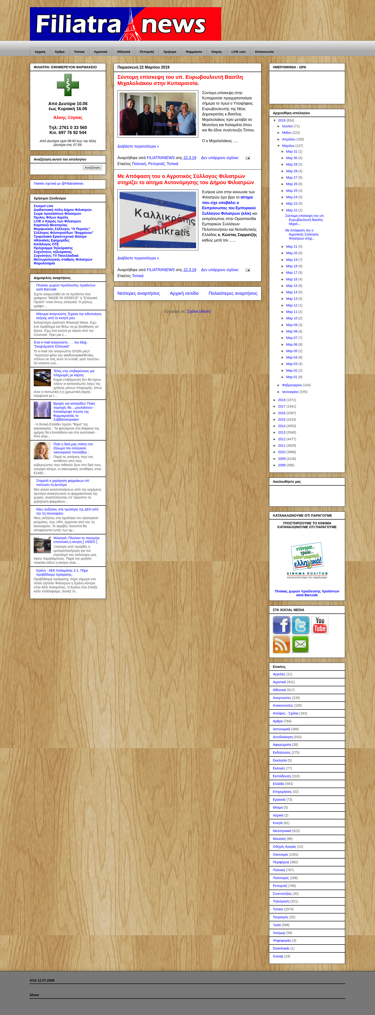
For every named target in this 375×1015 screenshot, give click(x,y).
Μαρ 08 (292, 331)
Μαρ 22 (292, 210)
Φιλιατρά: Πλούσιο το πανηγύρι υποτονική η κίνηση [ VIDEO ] (77, 540)
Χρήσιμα (170, 52)
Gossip (278, 956)
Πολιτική (139, 164)
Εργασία (279, 799)
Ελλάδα (278, 784)
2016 (282, 413)
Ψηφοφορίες (282, 940)
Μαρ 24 (292, 197)
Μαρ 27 (292, 177)
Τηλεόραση (281, 901)
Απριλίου (289, 139)
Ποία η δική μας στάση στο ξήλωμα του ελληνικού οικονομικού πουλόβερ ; (73, 448)
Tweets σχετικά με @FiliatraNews (58, 183)
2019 (282, 120)
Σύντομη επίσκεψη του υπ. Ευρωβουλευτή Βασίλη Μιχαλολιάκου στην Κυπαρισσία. (180, 80)
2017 (282, 406)
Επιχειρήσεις (282, 792)
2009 (282, 459)
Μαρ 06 (292, 344)
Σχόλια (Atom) (199, 311)
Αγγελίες (279, 674)
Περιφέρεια (281, 862)
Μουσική (279, 839)
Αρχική (40, 52)
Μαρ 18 (292, 266)
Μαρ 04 (292, 357)
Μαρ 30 (292, 158)
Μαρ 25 (292, 191)
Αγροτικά (100, 52)
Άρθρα (60, 52)
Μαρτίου (288, 146)
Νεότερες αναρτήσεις (138, 293)
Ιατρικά (278, 815)
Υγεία (277, 925)
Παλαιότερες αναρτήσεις (233, 293)
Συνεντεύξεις (282, 894)
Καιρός (217, 52)
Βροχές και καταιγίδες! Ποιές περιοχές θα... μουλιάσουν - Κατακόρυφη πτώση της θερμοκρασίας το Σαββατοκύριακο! (74, 411)
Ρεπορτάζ (147, 52)
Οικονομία (280, 854)
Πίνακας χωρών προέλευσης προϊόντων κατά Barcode (307, 593)
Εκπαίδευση (282, 776)
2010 (282, 452)
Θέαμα (278, 807)
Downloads (281, 948)
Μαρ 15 (292, 286)
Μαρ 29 (292, 164)
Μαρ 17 (292, 272)
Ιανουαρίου (290, 392)
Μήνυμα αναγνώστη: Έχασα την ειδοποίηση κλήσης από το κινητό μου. (68, 316)
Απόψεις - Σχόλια (285, 713)
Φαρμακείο (194, 52)
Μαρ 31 (292, 151)
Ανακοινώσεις (283, 705)
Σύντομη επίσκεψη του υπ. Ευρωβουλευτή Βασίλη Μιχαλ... (305, 220)
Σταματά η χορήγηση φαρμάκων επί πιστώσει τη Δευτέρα (62, 483)
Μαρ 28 (292, 171)
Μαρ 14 (292, 292)
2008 (282, 465)
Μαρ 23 (292, 203)
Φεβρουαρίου (292, 385)
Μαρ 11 (292, 312)
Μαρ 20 (292, 253)
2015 (282, 419)
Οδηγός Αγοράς (284, 847)
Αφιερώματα (282, 744)
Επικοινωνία (264, 52)
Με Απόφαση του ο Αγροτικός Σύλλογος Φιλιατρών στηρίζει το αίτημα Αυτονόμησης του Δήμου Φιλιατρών (185, 179)
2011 (282, 445)
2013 (282, 432)
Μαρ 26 (292, 184)
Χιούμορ (279, 933)
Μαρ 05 (292, 351)
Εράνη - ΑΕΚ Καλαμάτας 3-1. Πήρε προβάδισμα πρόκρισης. (62, 572)
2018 (282, 400)
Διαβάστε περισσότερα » (138, 146)
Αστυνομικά (281, 729)
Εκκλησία (280, 760)
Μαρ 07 (292, 338)
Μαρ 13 (292, 299)
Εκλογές (279, 768)
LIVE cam (239, 52)
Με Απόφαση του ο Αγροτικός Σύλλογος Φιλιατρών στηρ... (302, 234)
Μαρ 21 (292, 246)
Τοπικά (79, 52)
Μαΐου (287, 132)
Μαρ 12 (292, 305)
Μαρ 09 (292, 325)
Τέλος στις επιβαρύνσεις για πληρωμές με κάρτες (74, 373)
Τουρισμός (280, 917)
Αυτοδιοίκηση (283, 737)
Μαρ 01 (292, 377)
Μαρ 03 (292, 364)
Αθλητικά (123, 52)
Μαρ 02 (292, 370)
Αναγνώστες (282, 698)
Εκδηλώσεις (282, 752)
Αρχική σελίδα (184, 293)
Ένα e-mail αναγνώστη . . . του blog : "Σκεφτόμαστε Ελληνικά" (61, 344)
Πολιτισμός (281, 878)
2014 (282, 426)
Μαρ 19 (292, 260)
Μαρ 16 (292, 279)
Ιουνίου (288, 126)
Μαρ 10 (292, 318)
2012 (282, 439)
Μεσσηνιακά (282, 831)
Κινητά (278, 823)
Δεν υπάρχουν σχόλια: (220, 158)
